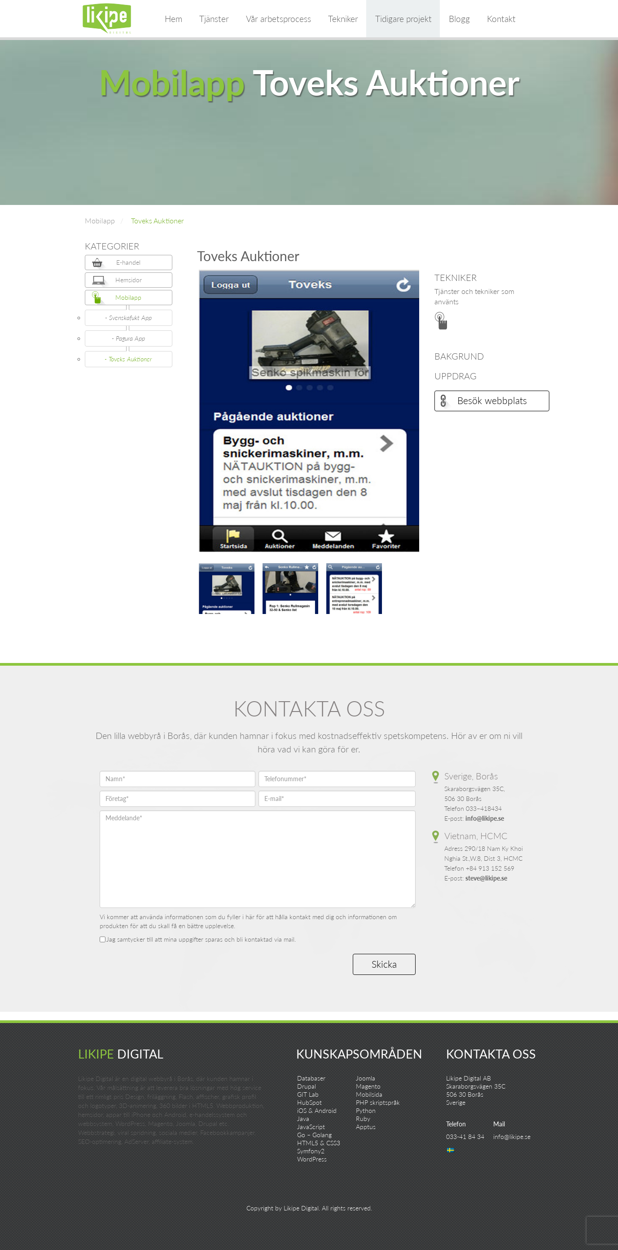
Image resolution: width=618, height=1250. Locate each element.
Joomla (365, 1078)
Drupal (306, 1086)
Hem (173, 18)
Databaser (311, 1078)
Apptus (366, 1126)
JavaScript (311, 1126)
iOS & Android (317, 1110)
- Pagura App (128, 338)
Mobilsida (369, 1094)
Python (366, 1110)
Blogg (459, 18)
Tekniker (343, 18)
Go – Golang (314, 1135)
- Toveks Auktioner (128, 359)
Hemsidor (128, 280)
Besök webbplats (492, 400)
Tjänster (214, 18)
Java (303, 1118)
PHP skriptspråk (378, 1102)
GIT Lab (308, 1094)
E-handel (128, 262)
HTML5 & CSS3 (318, 1143)
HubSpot (309, 1102)
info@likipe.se (484, 818)
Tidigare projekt (403, 18)
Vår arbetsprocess (278, 18)
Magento (368, 1086)
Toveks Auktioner (157, 220)
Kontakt (501, 18)
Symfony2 (310, 1151)
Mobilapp (100, 220)
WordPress (312, 1159)
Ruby (363, 1118)
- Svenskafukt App (128, 317)
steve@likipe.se (486, 878)
